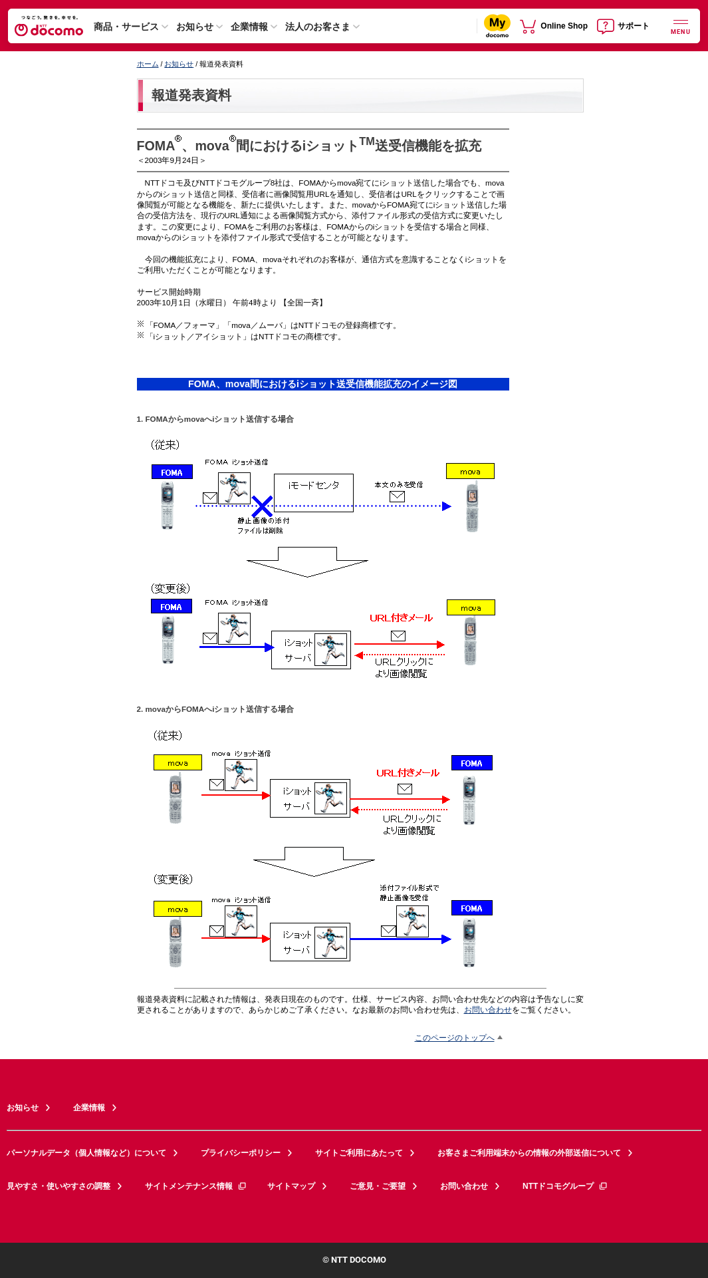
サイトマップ (291, 1186)
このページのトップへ (455, 1037)
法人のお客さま (317, 26)
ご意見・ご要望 (378, 1186)
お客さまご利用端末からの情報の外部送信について (529, 1153)
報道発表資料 (191, 95)
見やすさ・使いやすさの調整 (58, 1186)
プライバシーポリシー (241, 1153)
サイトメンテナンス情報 (196, 1186)
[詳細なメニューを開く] (681, 25)
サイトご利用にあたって (359, 1153)
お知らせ (194, 26)
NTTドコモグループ (565, 1186)
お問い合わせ (488, 1009)
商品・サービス (126, 26)
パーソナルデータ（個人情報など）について (86, 1153)
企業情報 (249, 26)
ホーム (148, 64)
